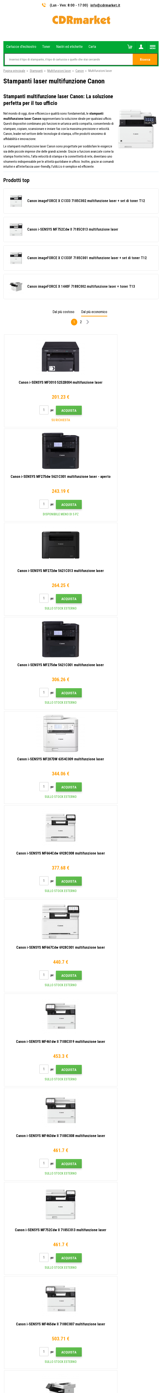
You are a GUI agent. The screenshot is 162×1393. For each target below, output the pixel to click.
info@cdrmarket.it (105, 5)
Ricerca (145, 59)
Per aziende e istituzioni (18, 1197)
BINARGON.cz (95, 1372)
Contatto (9, 1144)
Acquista (50, 411)
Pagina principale (14, 71)
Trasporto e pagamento (18, 1157)
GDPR (7, 1190)
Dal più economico (94, 312)
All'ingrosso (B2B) (15, 1164)
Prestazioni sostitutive (18, 1210)
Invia (103, 1057)
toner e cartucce (105, 1387)
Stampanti (36, 71)
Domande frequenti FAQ (18, 1170)
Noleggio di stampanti (17, 1203)
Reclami (8, 1177)
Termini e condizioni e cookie (22, 1183)
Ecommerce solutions (72, 1372)
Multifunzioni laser (59, 71)
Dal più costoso (63, 312)
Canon (79, 71)
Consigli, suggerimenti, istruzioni (24, 1150)
